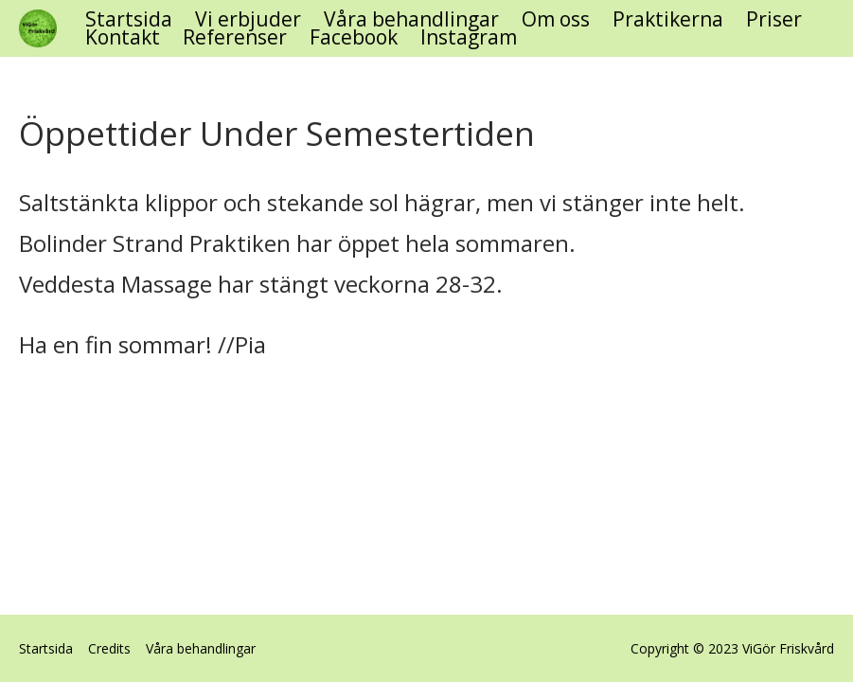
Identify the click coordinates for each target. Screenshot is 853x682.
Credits (109, 648)
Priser (774, 19)
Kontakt (122, 37)
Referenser (235, 37)
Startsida (128, 19)
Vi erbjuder (248, 19)
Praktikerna (668, 19)
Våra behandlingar (411, 19)
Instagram (468, 37)
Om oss (556, 19)
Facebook (354, 37)
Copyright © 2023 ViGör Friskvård (732, 648)
